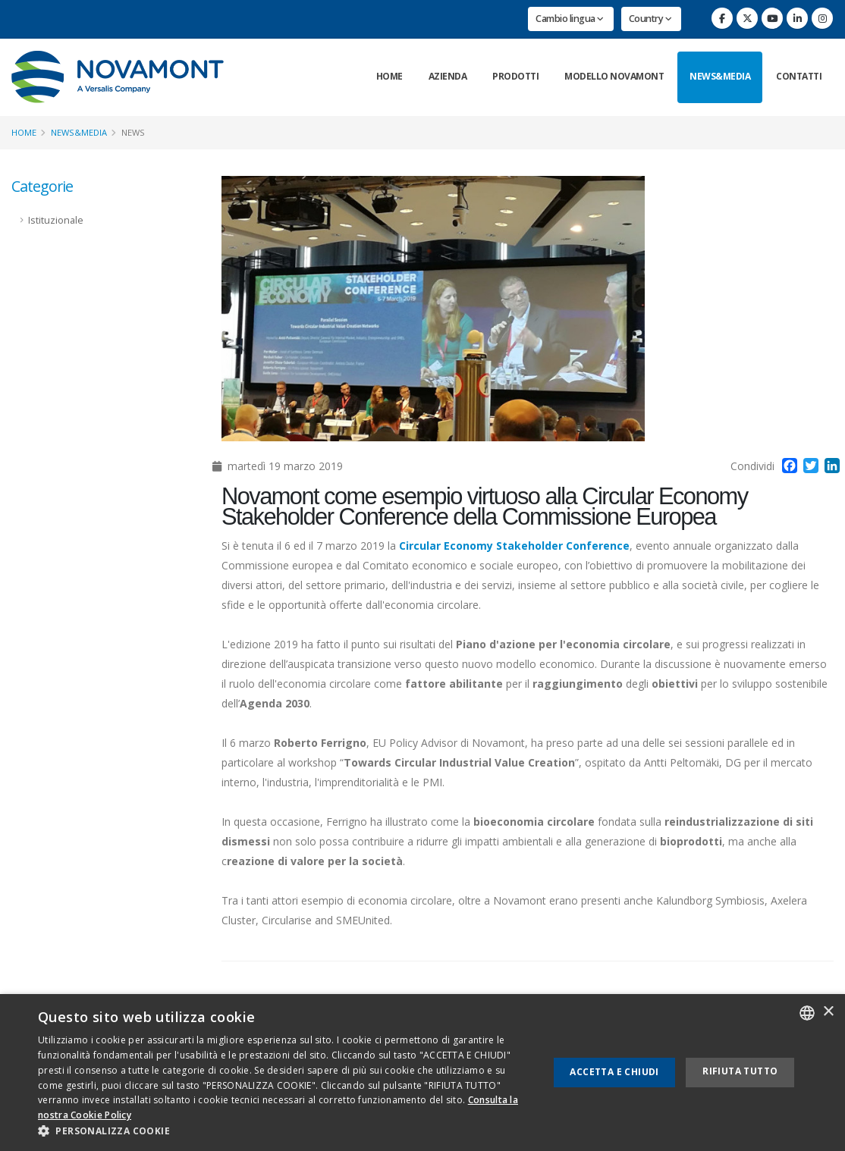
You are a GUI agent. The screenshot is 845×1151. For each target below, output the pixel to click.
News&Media (720, 76)
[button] (285, 1131)
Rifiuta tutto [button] (739, 1071)
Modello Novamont (614, 76)
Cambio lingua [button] (570, 18)
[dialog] (422, 1072)
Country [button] (650, 18)
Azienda (448, 76)
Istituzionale (55, 220)
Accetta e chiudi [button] (614, 1071)
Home (389, 76)
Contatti (798, 76)
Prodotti (515, 76)
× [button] (828, 1012)
